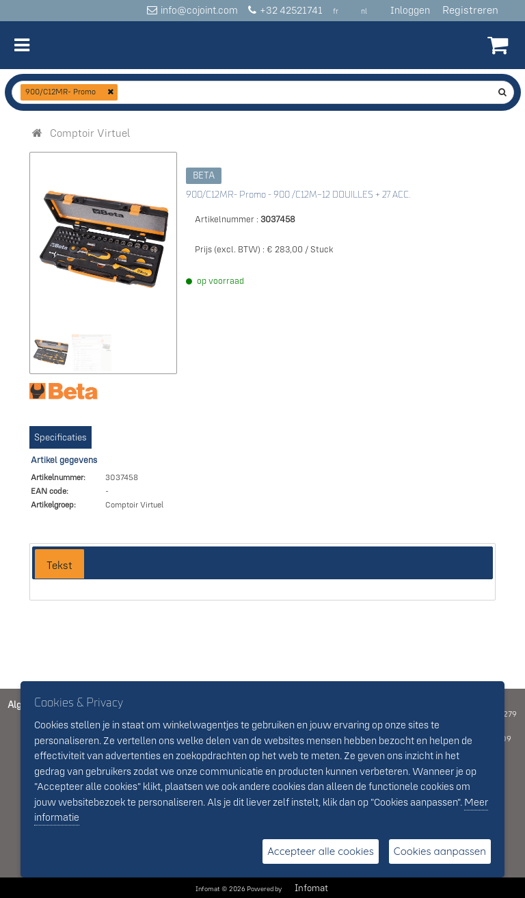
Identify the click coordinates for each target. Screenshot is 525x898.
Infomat (311, 888)
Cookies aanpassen (440, 851)
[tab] (59, 564)
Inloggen (410, 9)
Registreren (470, 9)
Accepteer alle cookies (320, 851)
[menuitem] (90, 132)
